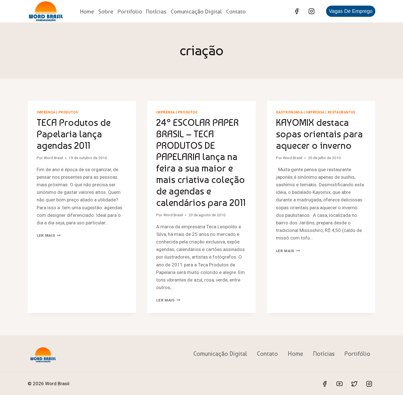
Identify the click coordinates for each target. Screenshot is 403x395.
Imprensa (46, 112)
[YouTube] (339, 384)
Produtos (68, 112)
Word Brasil (53, 157)
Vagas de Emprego (350, 11)
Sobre (105, 11)
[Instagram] (311, 11)
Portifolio (130, 11)
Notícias (156, 11)
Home (87, 11)
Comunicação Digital (196, 11)
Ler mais (49, 235)
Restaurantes (341, 112)
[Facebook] (296, 11)
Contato (236, 11)
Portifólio (357, 353)
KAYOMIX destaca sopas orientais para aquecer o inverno (319, 134)
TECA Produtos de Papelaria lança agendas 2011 (74, 134)
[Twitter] (354, 384)
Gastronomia (289, 112)
